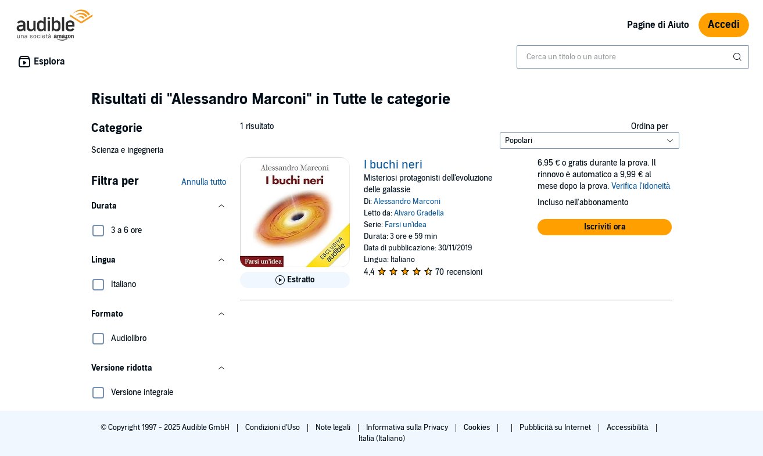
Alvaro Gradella (419, 213)
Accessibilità (628, 427)
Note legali (334, 427)
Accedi (724, 25)
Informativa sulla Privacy (408, 427)
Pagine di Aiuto (658, 25)
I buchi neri (393, 165)
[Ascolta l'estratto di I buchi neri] (295, 280)
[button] (158, 206)
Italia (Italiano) (382, 438)
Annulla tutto (203, 182)
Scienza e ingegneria (127, 150)
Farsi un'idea (406, 224)
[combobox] (633, 57)
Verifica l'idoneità (641, 186)
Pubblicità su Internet (556, 427)
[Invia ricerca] (738, 57)
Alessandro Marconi (407, 201)
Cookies (478, 427)
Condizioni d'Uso (273, 427)
